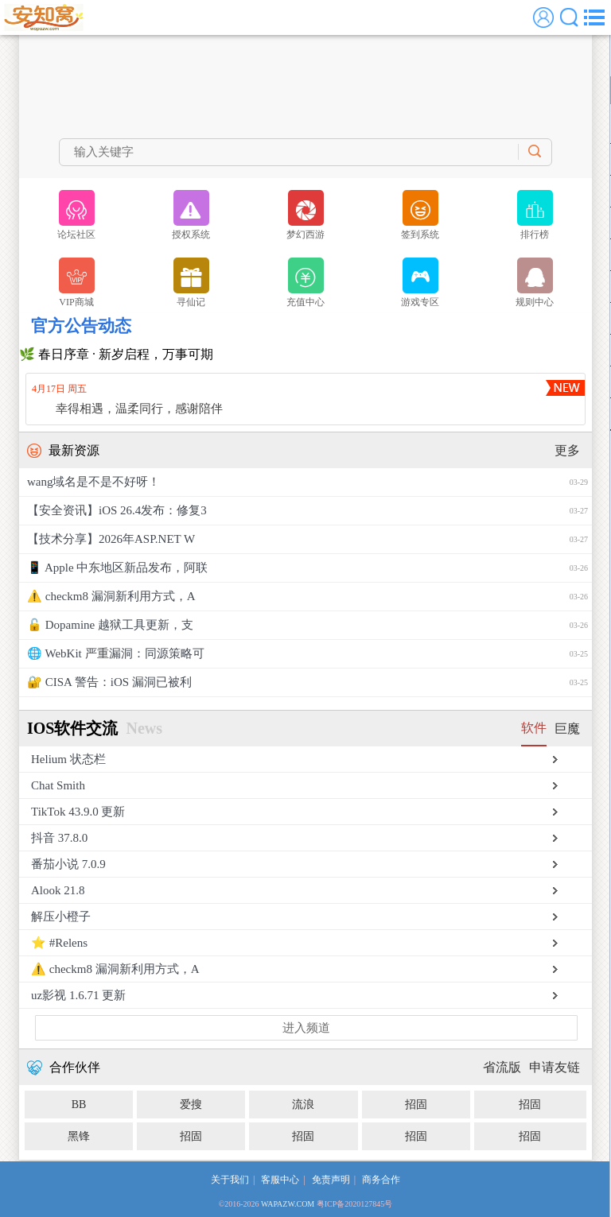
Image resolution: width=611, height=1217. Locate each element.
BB (79, 1104)
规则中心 (535, 283)
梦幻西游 (305, 215)
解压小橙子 (61, 916)
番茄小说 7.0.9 (68, 864)
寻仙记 (191, 283)
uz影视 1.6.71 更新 (78, 995)
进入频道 (306, 1027)
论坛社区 (76, 215)
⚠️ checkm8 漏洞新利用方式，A (307, 596)
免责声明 (331, 1179)
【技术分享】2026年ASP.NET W (307, 539)
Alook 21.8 (58, 890)
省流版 (502, 1067)
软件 (534, 727)
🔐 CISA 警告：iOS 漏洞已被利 (307, 682)
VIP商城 (77, 283)
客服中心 (280, 1179)
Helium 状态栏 (68, 759)
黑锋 (79, 1136)
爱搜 (191, 1104)
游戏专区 (420, 283)
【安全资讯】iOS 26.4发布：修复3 (307, 511)
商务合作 (381, 1179)
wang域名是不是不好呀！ (307, 482)
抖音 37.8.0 (59, 837)
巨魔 (567, 728)
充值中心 (305, 283)
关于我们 (230, 1179)
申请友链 (554, 1067)
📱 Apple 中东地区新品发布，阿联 (307, 568)
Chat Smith (58, 785)
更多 (567, 450)
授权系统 (191, 215)
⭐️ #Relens (59, 942)
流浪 (303, 1104)
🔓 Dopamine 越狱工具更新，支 (307, 625)
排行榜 (535, 215)
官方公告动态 (81, 325)
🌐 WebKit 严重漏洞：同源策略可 (307, 654)
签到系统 (420, 215)
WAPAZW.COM (287, 1204)
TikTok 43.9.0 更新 (78, 811)
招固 (416, 1104)
